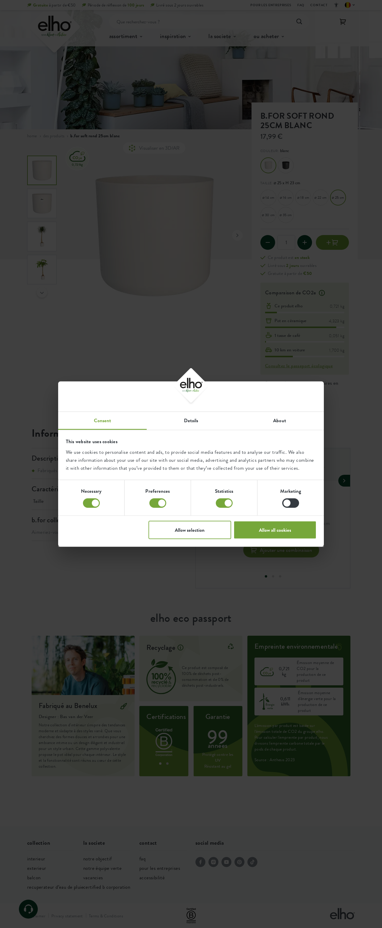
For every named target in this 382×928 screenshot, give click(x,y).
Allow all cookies (275, 529)
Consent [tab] (102, 420)
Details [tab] (191, 420)
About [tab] (279, 420)
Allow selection (190, 529)
